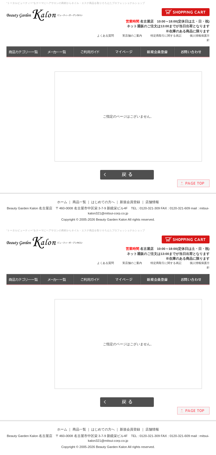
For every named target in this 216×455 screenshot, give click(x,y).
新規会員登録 (130, 202)
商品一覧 (79, 202)
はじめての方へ (103, 202)
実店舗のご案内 (132, 35)
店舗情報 (152, 202)
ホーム (62, 202)
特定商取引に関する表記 (165, 35)
